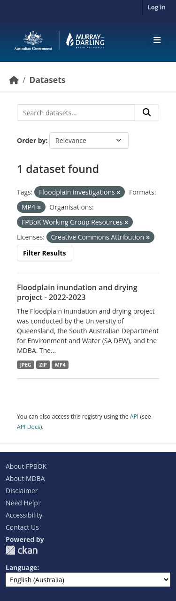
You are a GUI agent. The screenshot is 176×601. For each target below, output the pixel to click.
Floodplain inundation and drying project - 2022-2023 (77, 292)
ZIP (43, 364)
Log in (156, 7)
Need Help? (23, 502)
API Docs (28, 427)
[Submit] (147, 112)
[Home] (14, 79)
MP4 (60, 364)
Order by (31, 140)
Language (21, 567)
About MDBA (25, 478)
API (134, 417)
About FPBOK (26, 466)
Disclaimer (22, 490)
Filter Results (44, 252)
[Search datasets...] (76, 112)
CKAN (22, 550)
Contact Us (22, 527)
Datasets (47, 79)
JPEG (25, 364)
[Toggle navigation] (157, 40)
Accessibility (24, 515)
